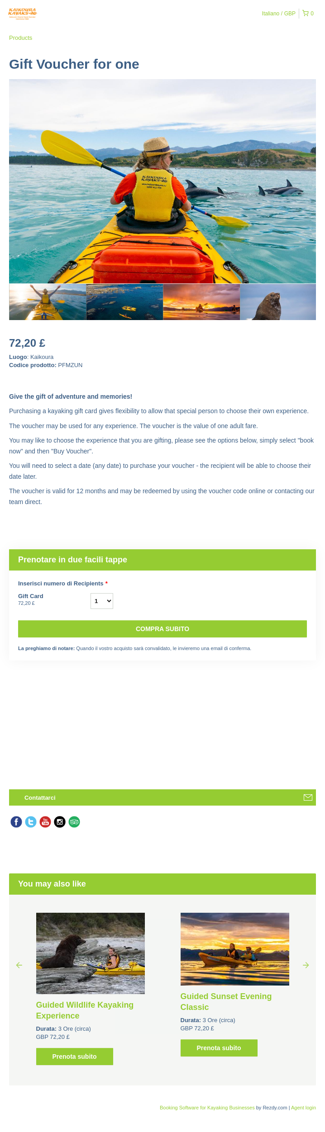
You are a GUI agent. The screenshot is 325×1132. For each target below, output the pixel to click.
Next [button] (306, 964)
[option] (47, 302)
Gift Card (54, 600)
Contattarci (40, 797)
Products (20, 37)
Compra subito (162, 628)
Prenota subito (74, 1056)
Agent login (303, 1107)
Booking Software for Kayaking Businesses (208, 1107)
